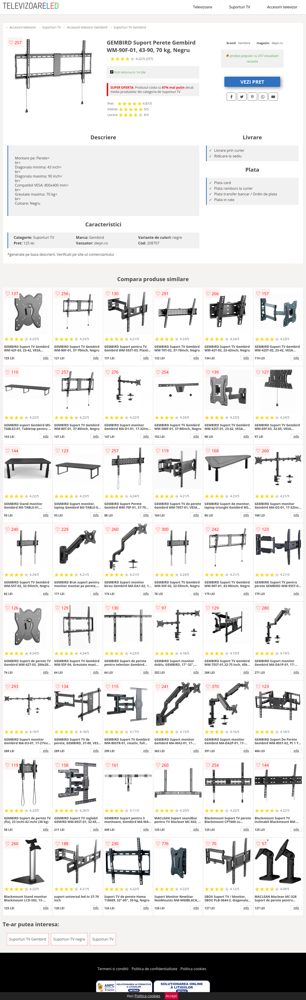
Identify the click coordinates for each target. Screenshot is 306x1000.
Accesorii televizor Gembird (87, 27)
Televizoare (202, 7)
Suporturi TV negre (69, 939)
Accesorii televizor (282, 7)
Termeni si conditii (112, 968)
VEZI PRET (252, 81)
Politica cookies (193, 968)
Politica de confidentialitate (154, 968)
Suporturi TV (239, 7)
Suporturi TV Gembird (130, 27)
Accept (171, 995)
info (45, 358)
